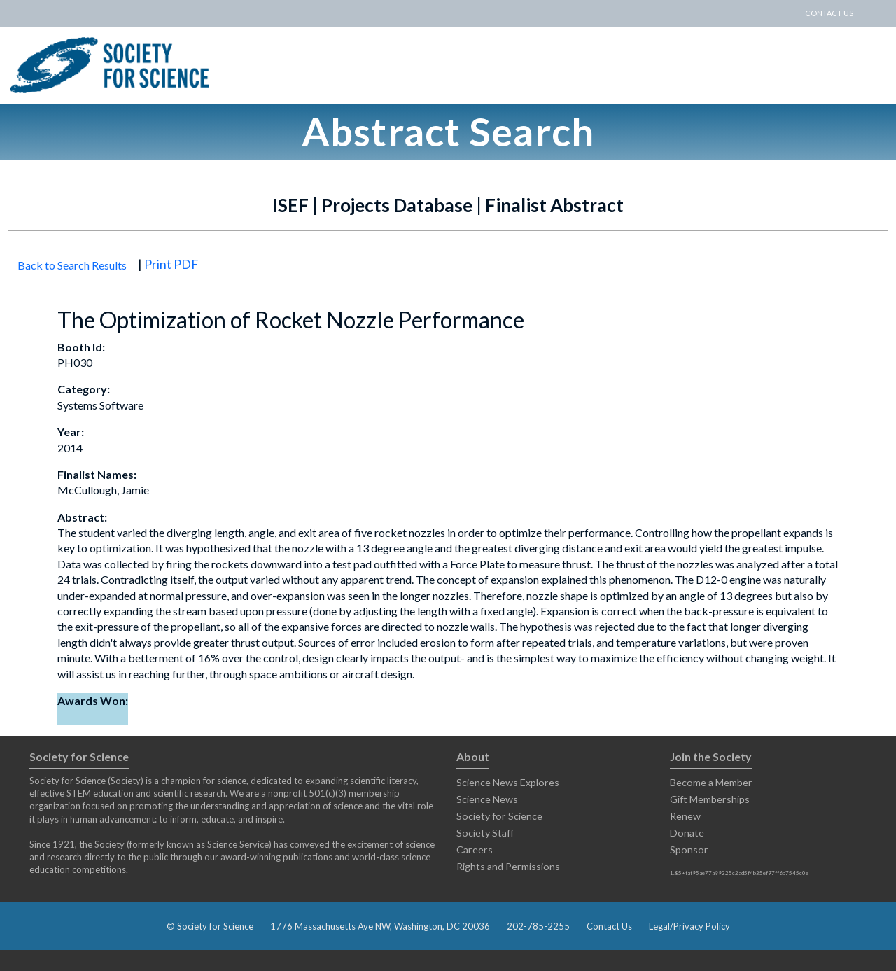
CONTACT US (829, 13)
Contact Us (609, 926)
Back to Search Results (72, 265)
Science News (487, 799)
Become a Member (711, 782)
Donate (687, 833)
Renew (685, 816)
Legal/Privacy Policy (689, 926)
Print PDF (171, 264)
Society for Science (499, 816)
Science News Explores (507, 782)
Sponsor (689, 849)
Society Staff (485, 833)
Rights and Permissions (508, 866)
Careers (474, 849)
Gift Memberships (710, 799)
